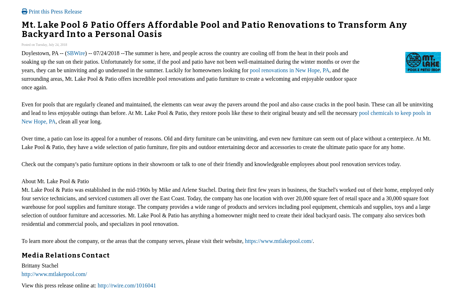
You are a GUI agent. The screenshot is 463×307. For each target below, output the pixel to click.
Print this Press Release (52, 12)
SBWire (76, 53)
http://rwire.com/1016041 (127, 285)
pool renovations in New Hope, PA (289, 70)
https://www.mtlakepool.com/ (278, 241)
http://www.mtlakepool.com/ (54, 274)
